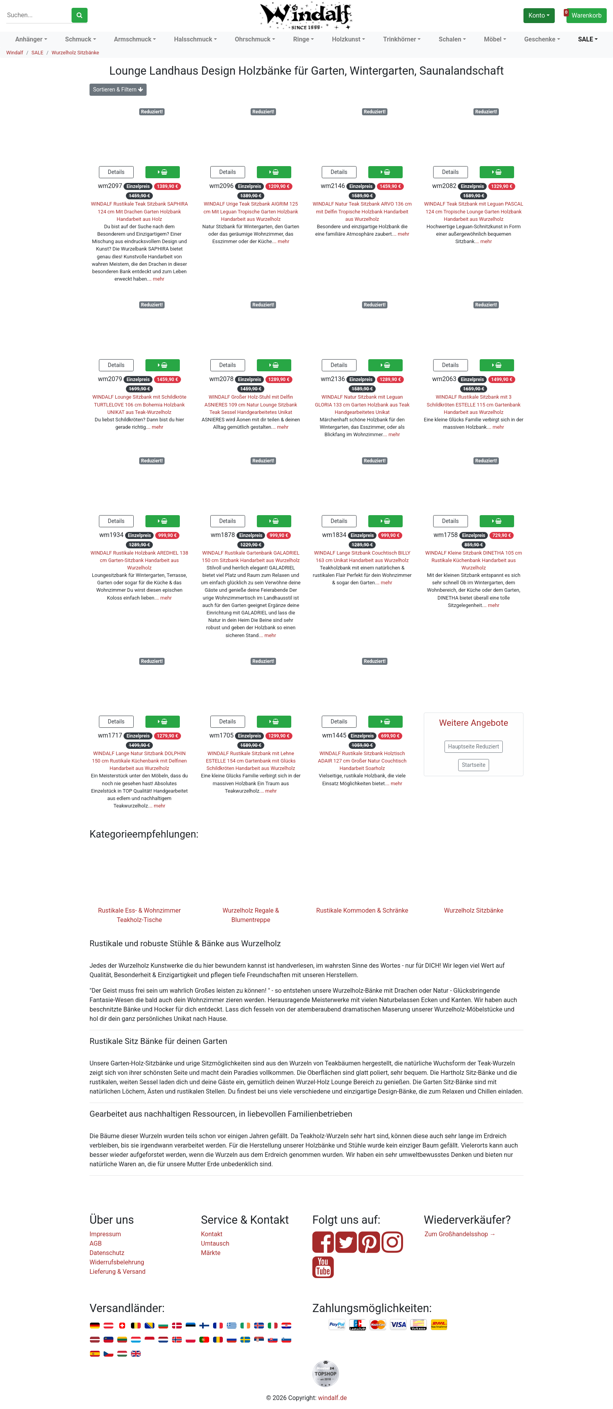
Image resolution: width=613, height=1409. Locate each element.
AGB (96, 1243)
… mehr (156, 279)
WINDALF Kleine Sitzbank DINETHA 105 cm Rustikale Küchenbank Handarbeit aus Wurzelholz (473, 560)
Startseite (473, 765)
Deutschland (95, 1326)
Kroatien (286, 1326)
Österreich (108, 1326)
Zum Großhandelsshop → (460, 1234)
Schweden (245, 1340)
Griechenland (232, 1326)
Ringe (301, 39)
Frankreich (218, 1326)
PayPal (337, 1325)
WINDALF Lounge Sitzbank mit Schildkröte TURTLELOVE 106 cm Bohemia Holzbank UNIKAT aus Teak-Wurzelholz (139, 404)
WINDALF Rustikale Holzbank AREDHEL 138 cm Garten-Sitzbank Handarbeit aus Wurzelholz (139, 560)
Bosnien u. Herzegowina (149, 1326)
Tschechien (108, 1354)
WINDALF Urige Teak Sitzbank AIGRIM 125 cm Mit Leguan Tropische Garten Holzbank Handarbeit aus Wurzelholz (250, 211)
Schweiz (122, 1326)
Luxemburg (136, 1340)
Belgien (136, 1326)
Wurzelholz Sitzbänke (75, 53)
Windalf (14, 53)
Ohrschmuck (253, 39)
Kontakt (211, 1234)
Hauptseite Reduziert (473, 746)
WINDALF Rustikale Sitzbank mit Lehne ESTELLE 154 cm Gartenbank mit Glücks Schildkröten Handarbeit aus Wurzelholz (251, 760)
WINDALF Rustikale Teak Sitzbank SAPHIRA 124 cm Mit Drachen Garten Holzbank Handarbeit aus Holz (139, 211)
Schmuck (78, 39)
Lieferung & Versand (117, 1271)
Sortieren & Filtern (118, 89)
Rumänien (218, 1340)
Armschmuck (133, 39)
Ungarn (122, 1354)
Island (259, 1326)
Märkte (210, 1253)
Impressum (105, 1234)
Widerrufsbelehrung (117, 1262)
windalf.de (332, 1398)
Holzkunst (346, 39)
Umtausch (215, 1243)
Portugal (204, 1340)
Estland (190, 1326)
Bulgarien (163, 1326)
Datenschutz (107, 1253)
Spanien (95, 1354)
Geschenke (540, 39)
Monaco (149, 1340)
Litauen (122, 1340)
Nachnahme (439, 1325)
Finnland (204, 1326)
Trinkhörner (399, 39)
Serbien (259, 1340)
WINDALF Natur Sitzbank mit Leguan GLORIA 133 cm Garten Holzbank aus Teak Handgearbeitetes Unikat (362, 404)
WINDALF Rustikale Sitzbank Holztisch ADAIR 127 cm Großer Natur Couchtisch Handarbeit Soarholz (362, 760)
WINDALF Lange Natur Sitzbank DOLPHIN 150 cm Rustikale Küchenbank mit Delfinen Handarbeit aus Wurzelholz (139, 760)
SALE (585, 39)
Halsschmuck (193, 39)
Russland (232, 1340)
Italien (273, 1326)
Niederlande (163, 1340)
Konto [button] (537, 15)
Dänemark (177, 1326)
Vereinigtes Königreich (136, 1354)
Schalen (450, 39)
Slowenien (286, 1340)
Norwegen (177, 1340)
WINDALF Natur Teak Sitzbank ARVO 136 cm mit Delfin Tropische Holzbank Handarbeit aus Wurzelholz (362, 211)
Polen (190, 1340)
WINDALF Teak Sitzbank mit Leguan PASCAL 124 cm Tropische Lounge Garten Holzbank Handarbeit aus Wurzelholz (473, 211)
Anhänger (29, 39)
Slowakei (273, 1340)
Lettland (95, 1340)
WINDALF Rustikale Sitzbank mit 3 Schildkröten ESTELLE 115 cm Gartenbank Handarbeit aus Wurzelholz (474, 404)
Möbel (493, 39)
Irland (245, 1326)
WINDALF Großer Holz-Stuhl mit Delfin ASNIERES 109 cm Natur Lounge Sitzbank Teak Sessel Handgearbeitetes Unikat (250, 404)
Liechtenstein (108, 1340)
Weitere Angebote (473, 723)
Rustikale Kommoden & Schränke (362, 910)
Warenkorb (584, 14)
